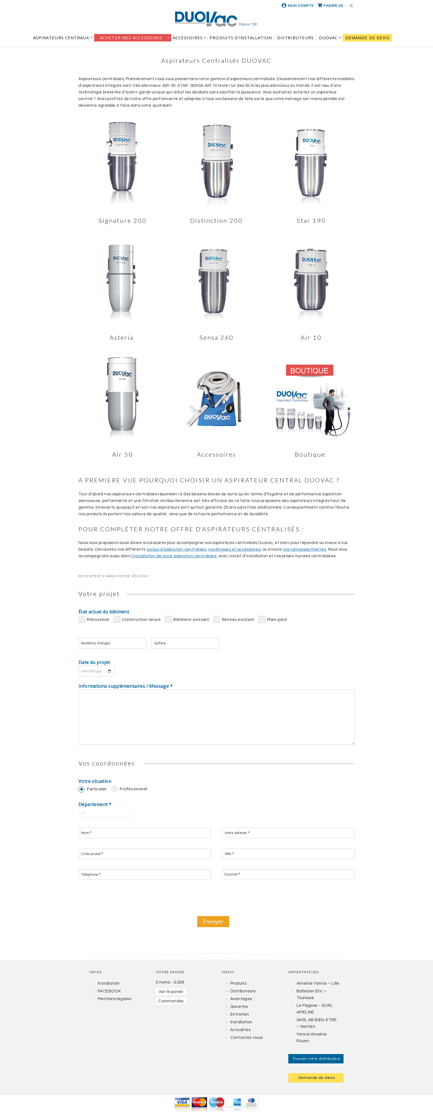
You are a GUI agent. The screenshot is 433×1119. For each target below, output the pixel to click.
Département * (94, 804)
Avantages (241, 999)
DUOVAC (328, 37)
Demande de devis (367, 37)
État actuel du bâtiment (103, 612)
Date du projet (94, 662)
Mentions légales (114, 999)
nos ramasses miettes (304, 549)
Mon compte (301, 5)
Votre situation (94, 781)
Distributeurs (242, 991)
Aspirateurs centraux (61, 37)
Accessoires (188, 37)
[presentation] (216, 901)
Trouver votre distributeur (316, 1059)
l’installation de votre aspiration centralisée (173, 556)
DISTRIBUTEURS (295, 37)
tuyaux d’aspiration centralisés (176, 549)
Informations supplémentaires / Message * (125, 686)
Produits (238, 983)
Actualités (240, 1030)
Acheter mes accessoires (131, 37)
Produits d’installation (241, 37)
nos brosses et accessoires (234, 549)
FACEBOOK (109, 991)
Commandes (171, 1001)
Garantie (239, 1007)
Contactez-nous (246, 1038)
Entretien (239, 1014)
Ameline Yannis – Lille (318, 983)
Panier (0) (333, 5)
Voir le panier (171, 992)
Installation (109, 983)
